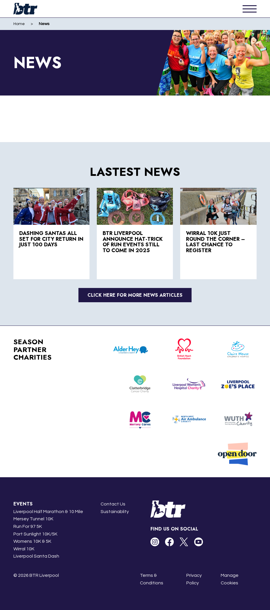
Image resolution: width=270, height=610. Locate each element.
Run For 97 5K (27, 526)
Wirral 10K (23, 549)
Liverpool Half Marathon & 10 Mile (48, 511)
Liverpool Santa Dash (36, 556)
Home (19, 24)
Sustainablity (115, 511)
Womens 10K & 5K (32, 541)
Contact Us (113, 504)
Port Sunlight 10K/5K (35, 534)
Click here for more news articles (135, 295)
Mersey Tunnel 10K (33, 519)
